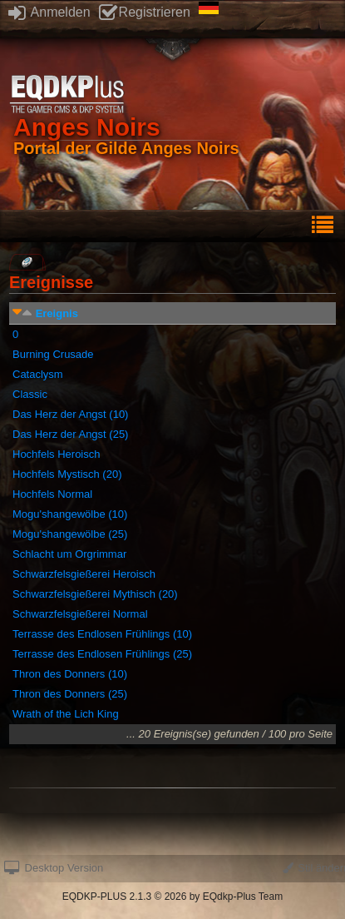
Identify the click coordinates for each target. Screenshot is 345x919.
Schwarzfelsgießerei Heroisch (83, 574)
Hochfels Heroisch (56, 454)
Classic (29, 394)
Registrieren (144, 12)
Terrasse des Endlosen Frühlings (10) (102, 634)
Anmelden (49, 12)
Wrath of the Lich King (65, 714)
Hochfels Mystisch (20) (66, 474)
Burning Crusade (53, 354)
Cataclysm (37, 374)
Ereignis (57, 313)
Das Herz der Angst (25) (70, 434)
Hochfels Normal (52, 494)
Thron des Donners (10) (69, 674)
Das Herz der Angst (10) (70, 414)
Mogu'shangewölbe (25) (69, 534)
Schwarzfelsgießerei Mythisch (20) (95, 594)
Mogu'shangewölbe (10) (69, 514)
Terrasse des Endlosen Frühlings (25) (102, 654)
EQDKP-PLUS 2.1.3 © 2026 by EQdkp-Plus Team (172, 896)
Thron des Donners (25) (69, 694)
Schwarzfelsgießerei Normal (80, 614)
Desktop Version (53, 868)
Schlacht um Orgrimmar (69, 554)
